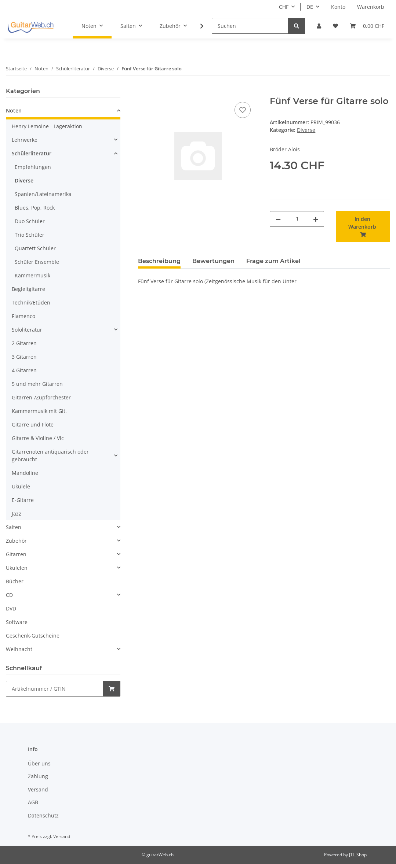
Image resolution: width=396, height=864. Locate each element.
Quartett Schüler (35, 248)
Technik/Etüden (31, 302)
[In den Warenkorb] (144, 92)
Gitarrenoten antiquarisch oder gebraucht (50, 455)
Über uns (39, 763)
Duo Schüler (30, 221)
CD (9, 594)
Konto (338, 6)
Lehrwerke (24, 139)
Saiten (13, 527)
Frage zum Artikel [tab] (273, 261)
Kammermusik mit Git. (39, 410)
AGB (33, 802)
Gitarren (16, 554)
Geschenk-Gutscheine (32, 635)
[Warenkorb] (367, 25)
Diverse (306, 129)
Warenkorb (370, 6)
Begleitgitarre (28, 288)
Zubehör (16, 540)
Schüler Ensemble (37, 261)
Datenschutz (43, 815)
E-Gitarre (23, 499)
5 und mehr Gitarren (37, 383)
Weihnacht (19, 649)
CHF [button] (283, 6)
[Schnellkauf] (54, 689)
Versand (38, 789)
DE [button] (309, 6)
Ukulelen (17, 567)
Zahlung (38, 776)
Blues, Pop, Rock (35, 207)
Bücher (14, 581)
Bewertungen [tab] (213, 261)
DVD (11, 608)
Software (17, 622)
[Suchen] (250, 26)
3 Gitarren (24, 356)
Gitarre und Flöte (33, 424)
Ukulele (21, 486)
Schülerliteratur (31, 153)
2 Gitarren (24, 343)
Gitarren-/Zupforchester (41, 397)
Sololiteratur (27, 329)
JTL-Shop (358, 855)
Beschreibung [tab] (159, 261)
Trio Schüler (29, 234)
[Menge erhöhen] (316, 218)
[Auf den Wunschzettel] (243, 110)
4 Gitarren (24, 370)
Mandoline (25, 472)
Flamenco (23, 316)
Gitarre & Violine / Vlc (38, 438)
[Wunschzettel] (335, 25)
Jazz (16, 513)
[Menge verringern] (278, 218)
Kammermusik (32, 275)
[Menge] (297, 218)
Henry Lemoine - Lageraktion (47, 126)
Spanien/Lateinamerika (43, 194)
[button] (319, 25)
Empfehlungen (33, 166)
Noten (14, 110)
